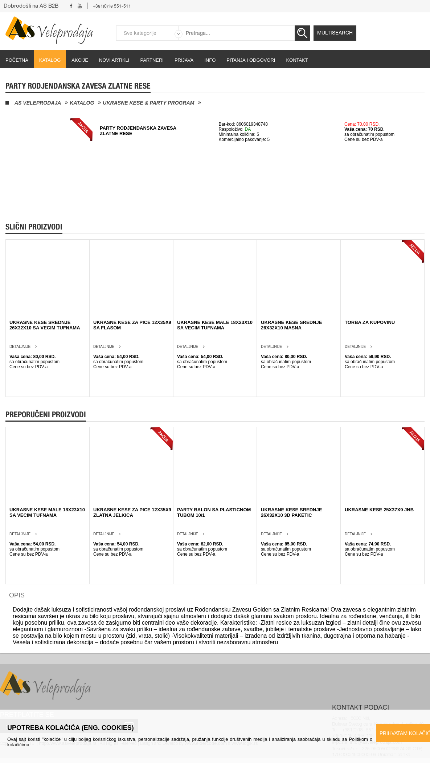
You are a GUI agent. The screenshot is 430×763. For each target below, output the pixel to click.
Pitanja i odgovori (250, 60)
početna (16, 60)
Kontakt (297, 60)
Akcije (79, 60)
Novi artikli (114, 60)
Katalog (50, 60)
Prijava (184, 60)
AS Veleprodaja (38, 103)
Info (210, 60)
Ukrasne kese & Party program (148, 103)
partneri (152, 60)
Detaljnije (19, 347)
